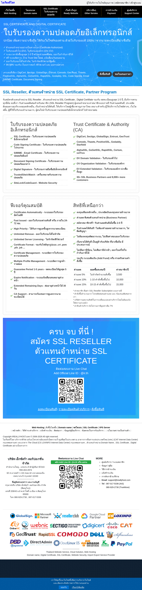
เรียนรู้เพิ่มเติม (78, 587)
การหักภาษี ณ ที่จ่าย (110, 476)
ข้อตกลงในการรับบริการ (93, 430)
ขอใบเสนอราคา (123, 74)
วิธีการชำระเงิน (109, 469)
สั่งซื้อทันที (105, 74)
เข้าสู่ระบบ (135, 3)
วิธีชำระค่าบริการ (30, 430)
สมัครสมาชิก (121, 3)
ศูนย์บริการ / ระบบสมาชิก (113, 462)
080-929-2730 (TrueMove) (118, 487)
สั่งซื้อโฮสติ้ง (51, 427)
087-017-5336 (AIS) (115, 484)
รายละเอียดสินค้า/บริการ (74, 409)
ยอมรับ (64, 587)
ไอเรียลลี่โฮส (8, 2)
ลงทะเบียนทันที (47, 409)
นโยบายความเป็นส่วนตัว (118, 430)
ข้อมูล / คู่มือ (107, 466)
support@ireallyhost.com (119, 480)
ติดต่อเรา (58, 430)
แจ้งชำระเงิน (46, 430)
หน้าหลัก (17, 430)
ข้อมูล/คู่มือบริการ (72, 430)
